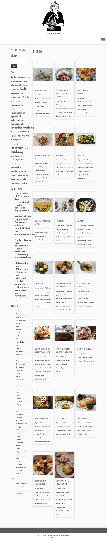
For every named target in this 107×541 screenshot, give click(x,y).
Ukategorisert (21, 467)
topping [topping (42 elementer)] (15, 183)
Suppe (18, 461)
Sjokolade (19, 442)
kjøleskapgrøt (39, 113)
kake (17, 389)
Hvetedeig (20, 367)
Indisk (18, 376)
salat (79, 178)
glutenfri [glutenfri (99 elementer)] (17, 120)
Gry (47, 113)
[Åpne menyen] (103, 39)
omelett (85, 109)
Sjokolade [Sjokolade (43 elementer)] (21, 160)
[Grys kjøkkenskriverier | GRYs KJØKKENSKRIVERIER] (53, 16)
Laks (17, 408)
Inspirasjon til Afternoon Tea (22, 196)
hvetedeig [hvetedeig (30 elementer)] (23, 132)
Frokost (18, 348)
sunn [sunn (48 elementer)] (23, 172)
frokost (37, 106)
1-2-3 (17, 311)
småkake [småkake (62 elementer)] (16, 168)
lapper (65, 237)
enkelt (44, 102)
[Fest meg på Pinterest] (24, 50)
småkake (19, 445)
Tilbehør (19, 464)
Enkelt (18, 333)
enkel (84, 430)
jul (16, 386)
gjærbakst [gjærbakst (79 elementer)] (17, 116)
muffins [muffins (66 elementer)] (15, 156)
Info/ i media (21, 483)
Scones (18, 439)
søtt (17, 455)
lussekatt (19, 417)
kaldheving (46, 371)
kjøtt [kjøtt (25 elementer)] (18, 144)
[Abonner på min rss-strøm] (13, 50)
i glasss (64, 116)
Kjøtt (17, 395)
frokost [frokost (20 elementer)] (13, 109)
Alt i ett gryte (21, 317)
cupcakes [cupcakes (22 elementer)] (26, 81)
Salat (18, 436)
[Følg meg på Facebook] (17, 50)
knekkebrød (69, 171)
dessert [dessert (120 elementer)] (16, 85)
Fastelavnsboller (22, 336)
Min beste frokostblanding (85, 349)
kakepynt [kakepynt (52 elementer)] (16, 140)
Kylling (18, 405)
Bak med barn (21, 320)
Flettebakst (20, 342)
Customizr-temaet (58, 538)
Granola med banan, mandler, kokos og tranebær (62, 93)
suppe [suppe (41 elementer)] (14, 175)
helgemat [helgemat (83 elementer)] (17, 124)
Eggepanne (80, 221)
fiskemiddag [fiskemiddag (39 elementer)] (16, 97)
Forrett (18, 345)
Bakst (18, 323)
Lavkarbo (19, 414)
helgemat (80, 175)
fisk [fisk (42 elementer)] (21, 94)
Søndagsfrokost (82, 418)
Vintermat (20, 474)
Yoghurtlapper (60, 221)
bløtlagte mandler (41, 496)
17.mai (18, 314)
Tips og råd (20, 493)
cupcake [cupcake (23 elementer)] (19, 81)
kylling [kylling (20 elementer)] (26, 148)
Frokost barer (60, 418)
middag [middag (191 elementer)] (17, 152)
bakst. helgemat (40, 364)
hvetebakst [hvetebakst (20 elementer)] (15, 132)
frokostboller (45, 368)
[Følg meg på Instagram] (20, 50)
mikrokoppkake (21, 423)
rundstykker (69, 368)
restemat (80, 113)
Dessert (18, 329)
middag (37, 438)
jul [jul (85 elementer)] (19, 136)
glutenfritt (44, 295)
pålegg (18, 427)
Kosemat (19, 401)
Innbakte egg (39, 283)
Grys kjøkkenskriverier (50, 535)
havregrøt (38, 110)
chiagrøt (38, 102)
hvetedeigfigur (21, 370)
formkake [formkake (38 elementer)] (15, 105)
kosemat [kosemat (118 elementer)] (17, 148)
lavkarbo (88, 175)
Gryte (18, 358)
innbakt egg (39, 299)
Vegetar (19, 470)
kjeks (17, 392)
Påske (18, 430)
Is (16, 383)
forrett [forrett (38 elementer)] (24, 105)
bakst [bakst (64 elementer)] (14, 77)
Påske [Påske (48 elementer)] (23, 156)
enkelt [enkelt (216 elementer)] (21, 89)
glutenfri (19, 354)
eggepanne (81, 237)
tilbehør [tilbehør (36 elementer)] (23, 179)
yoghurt (37, 182)
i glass (18, 373)
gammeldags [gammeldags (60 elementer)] (18, 113)
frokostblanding (67, 108)
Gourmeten (38, 503)
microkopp (87, 306)
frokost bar (66, 430)
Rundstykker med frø (63, 511)
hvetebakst (60, 171)
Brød (17, 326)
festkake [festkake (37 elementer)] (15, 94)
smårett (85, 244)
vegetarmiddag (40, 441)
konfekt (19, 398)
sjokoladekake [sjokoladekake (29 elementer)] (17, 164)
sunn (17, 458)
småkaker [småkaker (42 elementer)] (16, 172)
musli (49, 178)
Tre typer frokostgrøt (41, 90)
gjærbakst (19, 351)
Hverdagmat (21, 364)
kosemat (88, 240)
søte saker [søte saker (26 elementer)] (21, 175)
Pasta (18, 433)
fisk (17, 339)
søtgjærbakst (21, 452)
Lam (17, 411)
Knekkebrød (59, 155)
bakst (58, 167)
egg (79, 105)
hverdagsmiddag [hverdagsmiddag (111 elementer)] (22, 127)
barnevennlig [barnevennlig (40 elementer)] (24, 78)
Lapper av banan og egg (41, 418)
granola (60, 112)
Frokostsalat (81, 155)
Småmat (19, 449)
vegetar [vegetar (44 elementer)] (23, 183)
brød (48, 364)
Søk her (18, 490)
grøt (42, 106)
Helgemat (19, 361)
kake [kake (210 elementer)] (25, 135)
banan (37, 430)
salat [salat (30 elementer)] (13, 160)
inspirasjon (20, 380)
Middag (19, 420)
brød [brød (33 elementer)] (13, 81)
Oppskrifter (20, 487)
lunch (79, 109)
